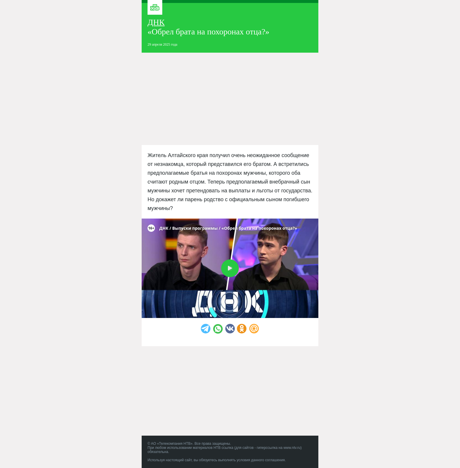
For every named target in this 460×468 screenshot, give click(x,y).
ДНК (156, 22)
